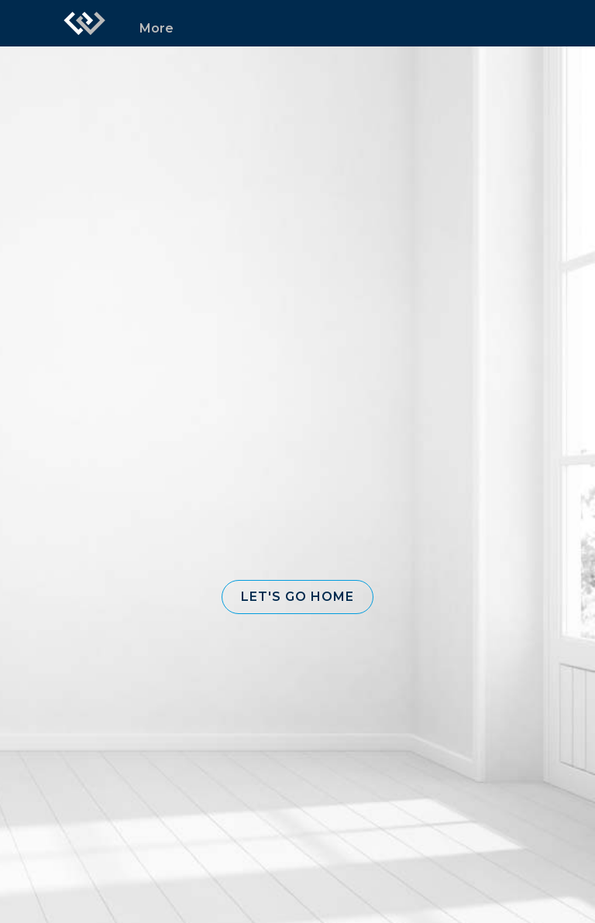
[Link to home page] (84, 23)
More (156, 28)
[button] (297, 597)
